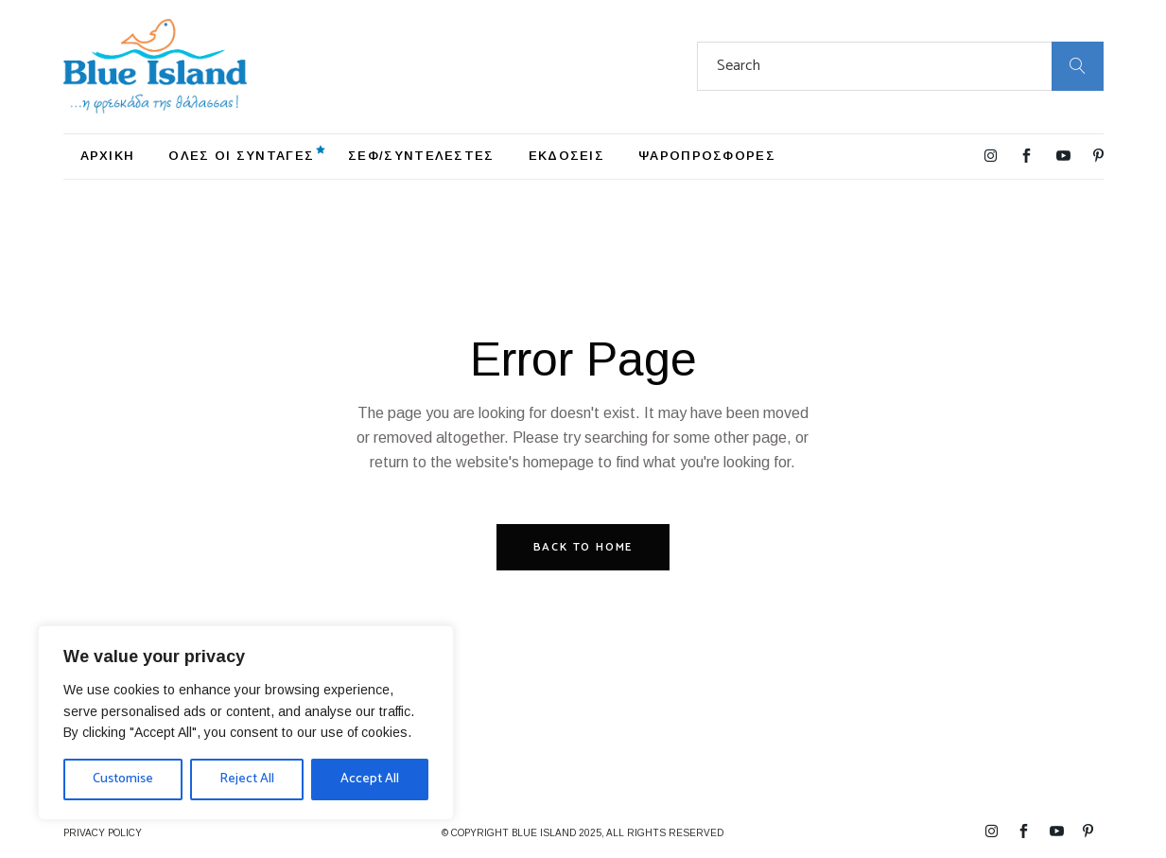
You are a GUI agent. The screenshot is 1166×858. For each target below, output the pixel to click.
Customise (123, 779)
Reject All (246, 779)
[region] (246, 722)
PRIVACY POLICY (102, 833)
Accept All (369, 779)
